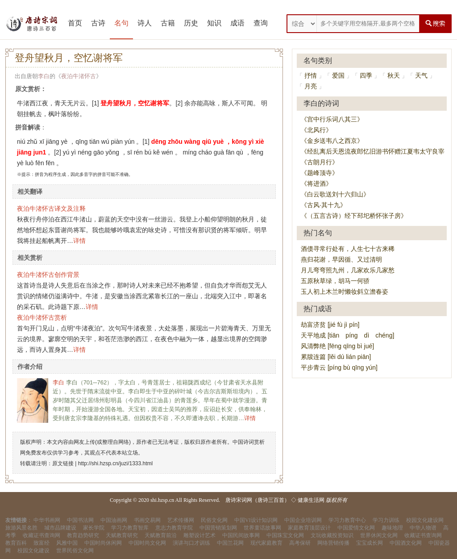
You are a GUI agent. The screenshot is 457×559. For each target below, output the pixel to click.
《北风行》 (316, 129)
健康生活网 (311, 500)
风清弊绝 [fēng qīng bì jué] (337, 346)
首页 (75, 23)
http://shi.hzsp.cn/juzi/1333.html (115, 463)
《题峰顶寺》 (319, 172)
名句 (121, 23)
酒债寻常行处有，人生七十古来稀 (348, 248)
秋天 (393, 75)
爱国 (338, 75)
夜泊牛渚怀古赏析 (42, 317)
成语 (237, 23)
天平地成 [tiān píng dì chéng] (347, 335)
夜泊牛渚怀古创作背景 (48, 274)
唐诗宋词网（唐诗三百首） (257, 500)
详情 (79, 240)
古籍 (168, 23)
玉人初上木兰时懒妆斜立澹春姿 (344, 291)
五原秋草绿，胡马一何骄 (335, 280)
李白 (44, 76)
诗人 (144, 23)
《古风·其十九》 (323, 205)
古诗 (98, 23)
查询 (260, 23)
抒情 (310, 75)
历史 (191, 23)
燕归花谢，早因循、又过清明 (341, 259)
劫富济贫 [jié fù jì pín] (330, 324)
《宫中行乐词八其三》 (332, 119)
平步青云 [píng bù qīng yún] (339, 367)
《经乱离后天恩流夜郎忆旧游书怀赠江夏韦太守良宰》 (376, 151)
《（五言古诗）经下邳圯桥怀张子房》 (354, 215)
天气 (421, 75)
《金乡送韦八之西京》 (332, 140)
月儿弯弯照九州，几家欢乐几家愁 (348, 270)
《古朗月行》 (319, 162)
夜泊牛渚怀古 (78, 76)
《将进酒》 (316, 183)
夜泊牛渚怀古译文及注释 (51, 208)
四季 (366, 75)
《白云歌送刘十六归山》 (335, 194)
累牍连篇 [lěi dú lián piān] (336, 356)
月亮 (310, 86)
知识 (214, 23)
